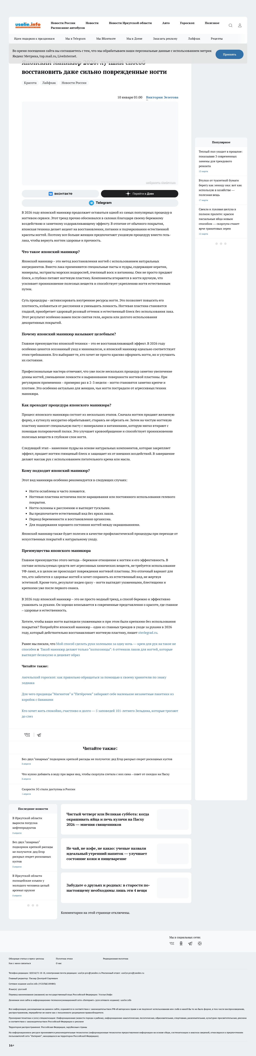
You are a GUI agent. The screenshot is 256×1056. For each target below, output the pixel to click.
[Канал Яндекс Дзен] (139, 193)
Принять (229, 54)
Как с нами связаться (20, 963)
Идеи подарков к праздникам (34, 38)
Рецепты (217, 38)
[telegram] (40, 734)
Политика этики (64, 958)
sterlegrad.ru (147, 632)
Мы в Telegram (75, 38)
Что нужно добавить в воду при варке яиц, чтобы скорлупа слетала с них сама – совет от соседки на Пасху (100, 776)
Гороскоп (187, 23)
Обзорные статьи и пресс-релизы (26, 958)
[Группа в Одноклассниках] (181, 943)
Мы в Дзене (134, 38)
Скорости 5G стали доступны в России (100, 791)
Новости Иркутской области (130, 23)
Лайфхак (194, 38)
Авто (166, 23)
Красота (30, 83)
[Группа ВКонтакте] (60, 193)
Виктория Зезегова (162, 97)
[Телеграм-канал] (100, 203)
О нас (59, 963)
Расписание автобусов (68, 28)
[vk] (27, 734)
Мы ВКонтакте (106, 38)
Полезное (212, 23)
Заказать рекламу (165, 38)
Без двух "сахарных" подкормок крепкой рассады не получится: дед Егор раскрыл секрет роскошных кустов (100, 761)
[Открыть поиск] (230, 25)
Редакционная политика (115, 958)
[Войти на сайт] (240, 25)
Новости (92, 23)
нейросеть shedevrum (161, 181)
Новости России (63, 23)
